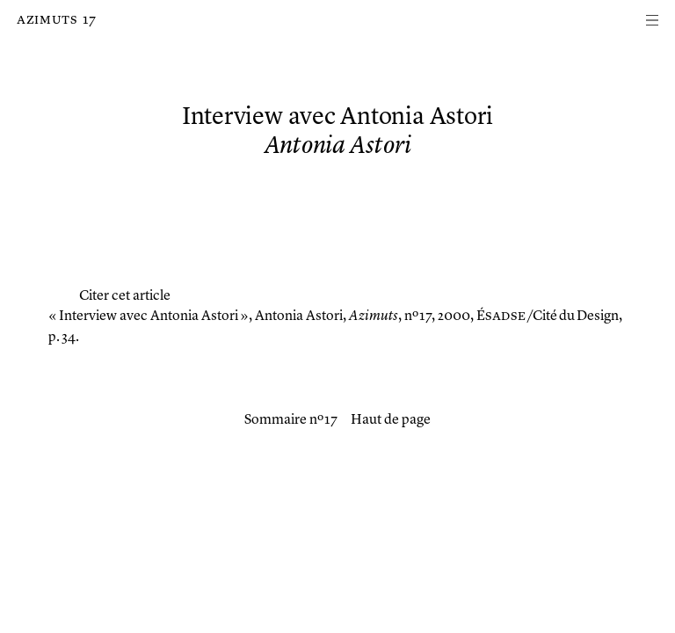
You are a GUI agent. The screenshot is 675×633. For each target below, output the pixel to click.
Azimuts (47, 20)
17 (89, 20)
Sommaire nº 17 (291, 420)
